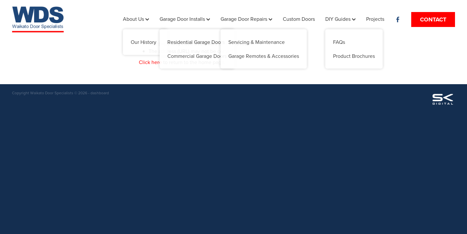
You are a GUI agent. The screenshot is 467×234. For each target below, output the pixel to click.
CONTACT (433, 19)
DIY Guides (340, 18)
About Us (136, 18)
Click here (150, 62)
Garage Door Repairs (246, 18)
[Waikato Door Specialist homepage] (56, 19)
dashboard (99, 93)
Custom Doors (299, 18)
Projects (375, 18)
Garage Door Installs (185, 18)
